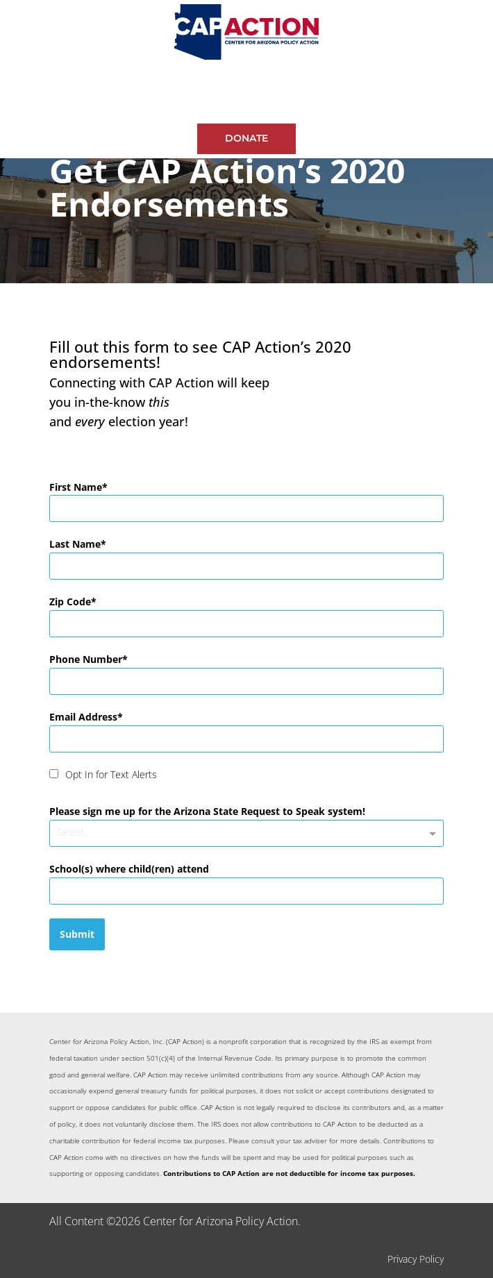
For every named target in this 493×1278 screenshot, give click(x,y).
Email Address (83, 716)
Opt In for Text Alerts (111, 774)
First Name (75, 487)
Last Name (75, 543)
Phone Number (85, 659)
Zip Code (70, 601)
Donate (246, 138)
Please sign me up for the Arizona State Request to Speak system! (207, 811)
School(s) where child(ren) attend (129, 868)
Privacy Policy (415, 1259)
